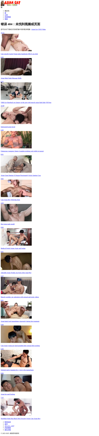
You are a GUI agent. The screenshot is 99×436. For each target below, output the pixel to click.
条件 (6, 424)
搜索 (6, 19)
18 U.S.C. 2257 (9, 426)
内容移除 (8, 428)
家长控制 (8, 430)
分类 (6, 15)
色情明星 (8, 17)
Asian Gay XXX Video (38, 29)
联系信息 (8, 422)
